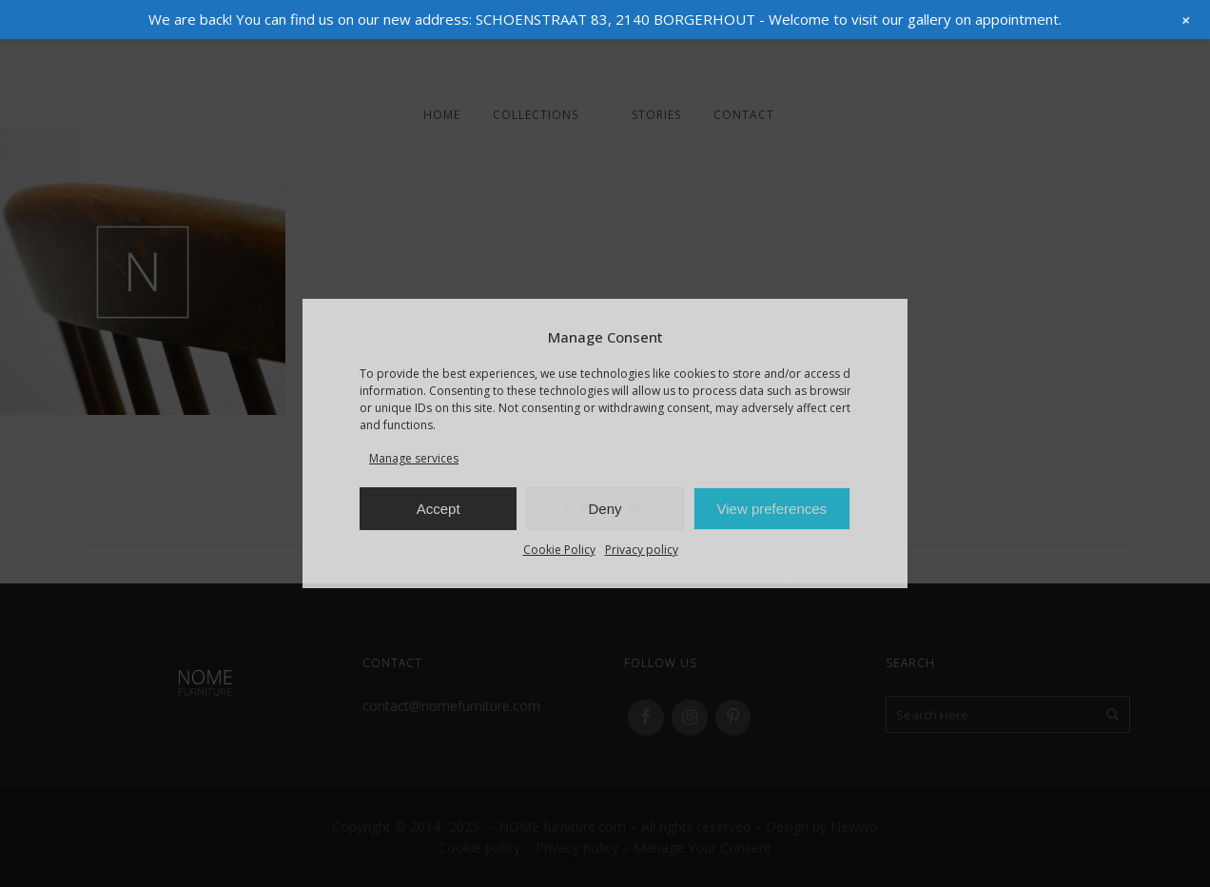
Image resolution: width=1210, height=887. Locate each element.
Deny (604, 509)
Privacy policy (641, 550)
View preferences (772, 509)
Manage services (414, 458)
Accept (438, 509)
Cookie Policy (559, 550)
